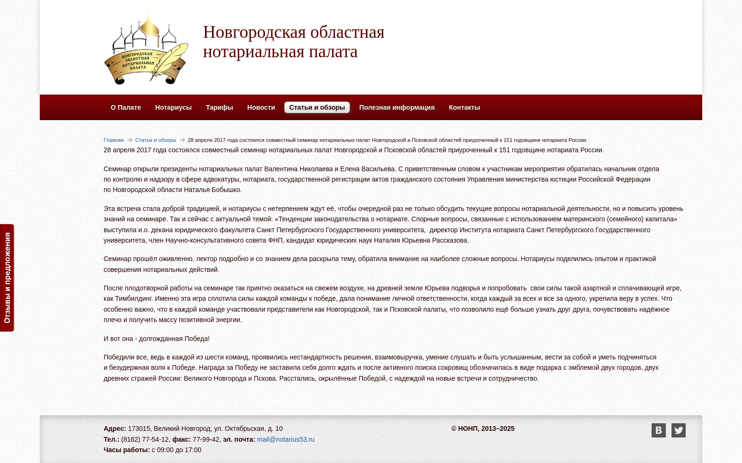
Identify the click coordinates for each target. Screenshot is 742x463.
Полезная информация (396, 107)
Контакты (464, 107)
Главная (114, 140)
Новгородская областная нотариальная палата (294, 41)
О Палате (126, 107)
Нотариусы (173, 107)
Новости (261, 107)
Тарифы (219, 107)
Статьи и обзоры (317, 107)
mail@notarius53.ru (286, 439)
